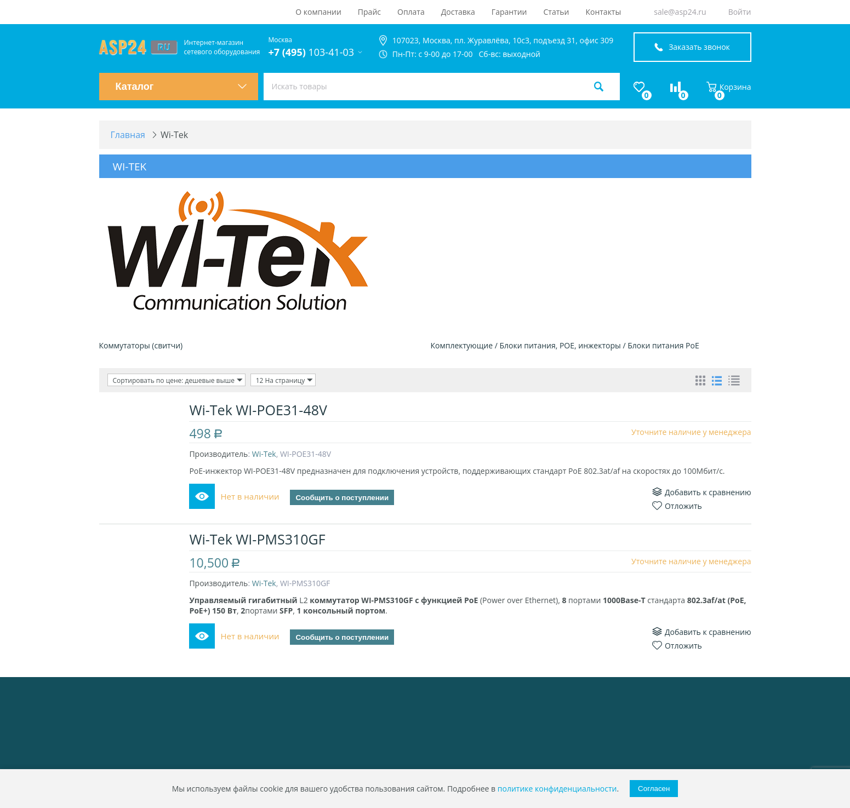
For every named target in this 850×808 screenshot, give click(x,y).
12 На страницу (284, 380)
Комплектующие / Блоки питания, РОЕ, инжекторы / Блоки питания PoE (565, 345)
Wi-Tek (264, 454)
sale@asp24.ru (680, 12)
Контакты (603, 12)
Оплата (411, 12)
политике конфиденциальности (557, 788)
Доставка (458, 12)
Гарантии (509, 12)
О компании (318, 12)
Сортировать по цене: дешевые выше (178, 380)
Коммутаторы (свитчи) (141, 345)
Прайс (369, 12)
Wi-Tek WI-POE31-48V (259, 409)
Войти (739, 12)
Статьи (556, 12)
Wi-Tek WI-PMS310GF (258, 539)
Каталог (181, 86)
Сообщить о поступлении (342, 498)
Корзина (728, 87)
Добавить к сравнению (701, 492)
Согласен (654, 788)
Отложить (677, 506)
